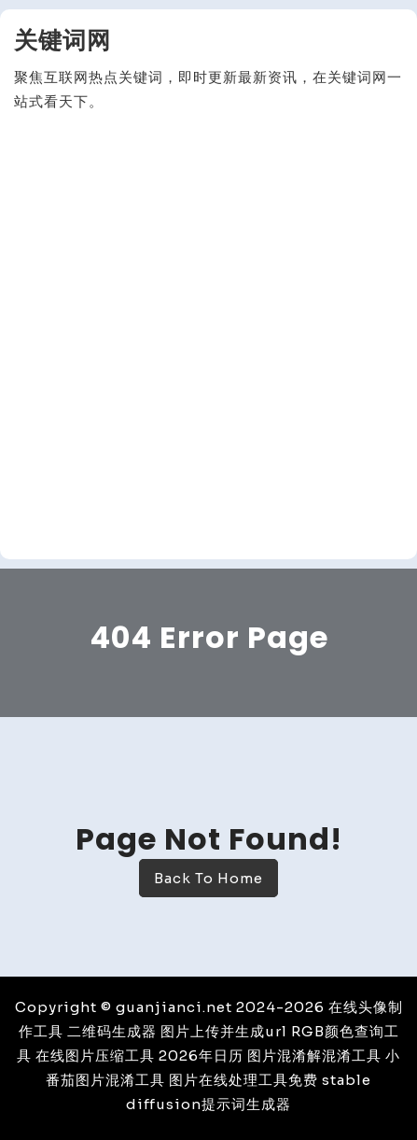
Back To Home (208, 878)
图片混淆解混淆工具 (314, 1055)
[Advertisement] (208, 336)
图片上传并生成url (223, 1031)
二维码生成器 (112, 1031)
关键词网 (62, 40)
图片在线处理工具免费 (243, 1080)
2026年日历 (201, 1055)
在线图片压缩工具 (95, 1055)
